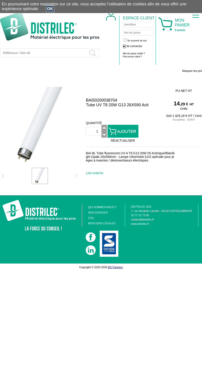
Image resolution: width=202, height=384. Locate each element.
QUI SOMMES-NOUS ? (102, 207)
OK (50, 9)
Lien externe (94, 173)
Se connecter (134, 46)
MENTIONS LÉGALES (101, 223)
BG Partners (115, 267)
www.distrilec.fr (140, 223)
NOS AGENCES (98, 212)
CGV (91, 218)
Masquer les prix (192, 71)
